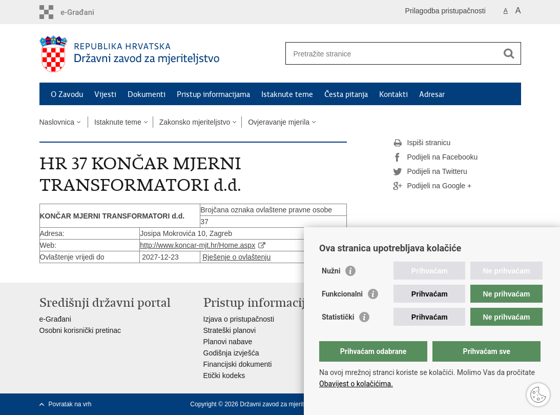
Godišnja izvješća (231, 353)
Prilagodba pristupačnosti (445, 11)
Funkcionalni (342, 294)
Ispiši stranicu (422, 143)
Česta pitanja (346, 94)
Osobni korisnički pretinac (80, 330)
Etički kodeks (224, 375)
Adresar (432, 94)
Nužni (331, 271)
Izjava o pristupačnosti (239, 319)
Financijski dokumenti (237, 364)
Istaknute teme (287, 94)
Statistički (338, 317)
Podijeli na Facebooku (435, 157)
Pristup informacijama (213, 94)
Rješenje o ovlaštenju (236, 257)
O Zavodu (67, 94)
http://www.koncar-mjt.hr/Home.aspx (197, 245)
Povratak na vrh (70, 404)
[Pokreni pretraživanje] (509, 53)
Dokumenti (146, 94)
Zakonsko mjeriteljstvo (195, 122)
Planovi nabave (228, 342)
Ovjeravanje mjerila (278, 122)
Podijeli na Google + (432, 186)
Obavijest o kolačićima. (356, 384)
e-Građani (55, 319)
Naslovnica (56, 122)
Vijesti (105, 94)
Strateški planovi (229, 330)
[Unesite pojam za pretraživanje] (392, 53)
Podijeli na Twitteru (430, 171)
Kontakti (393, 94)
